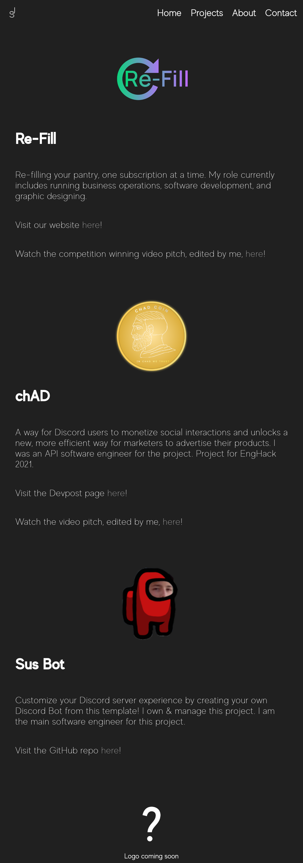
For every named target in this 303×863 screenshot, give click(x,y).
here (91, 224)
